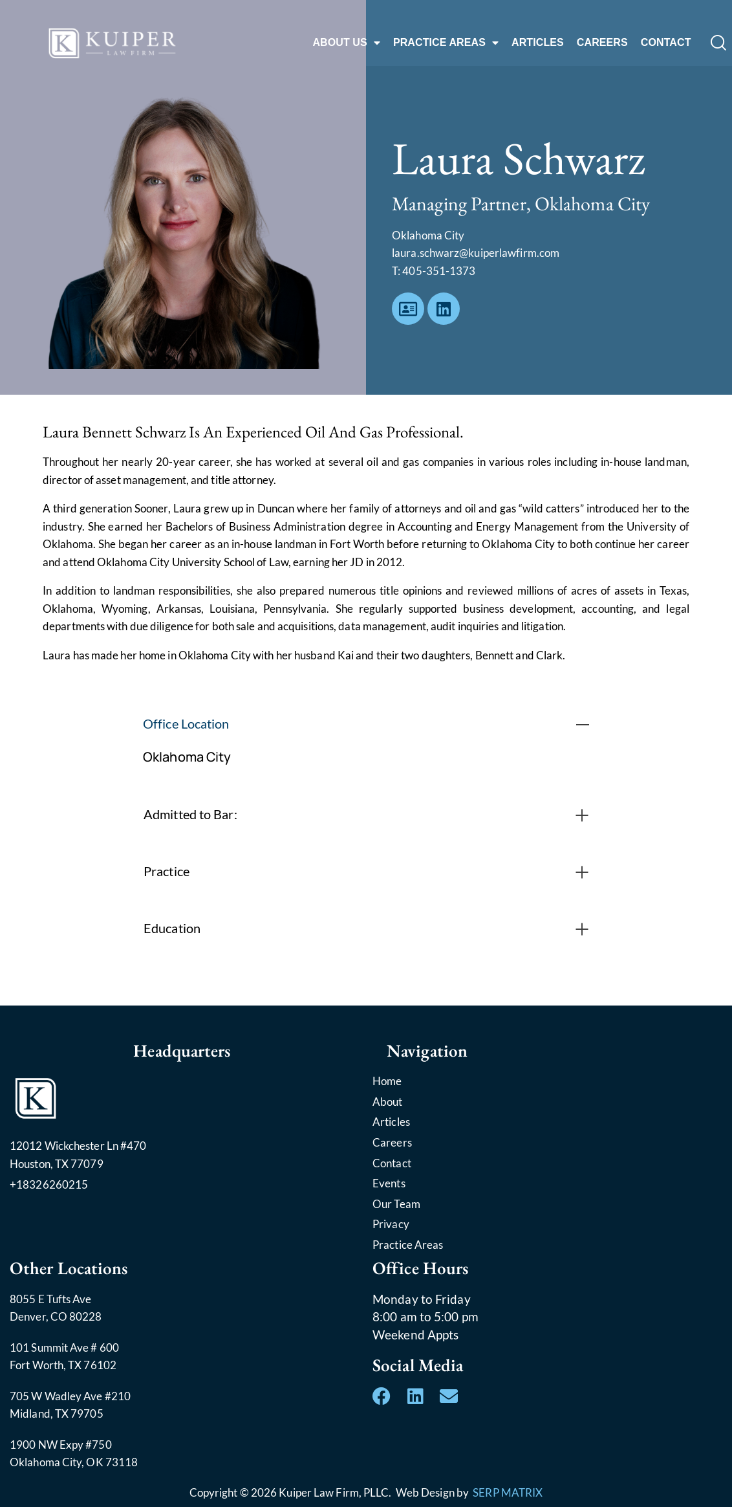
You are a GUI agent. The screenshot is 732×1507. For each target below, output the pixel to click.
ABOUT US (346, 43)
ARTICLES (537, 42)
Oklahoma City (187, 756)
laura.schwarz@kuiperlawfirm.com (475, 252)
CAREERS (602, 42)
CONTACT (666, 42)
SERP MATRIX (508, 1492)
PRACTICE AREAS (446, 43)
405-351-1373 (438, 271)
